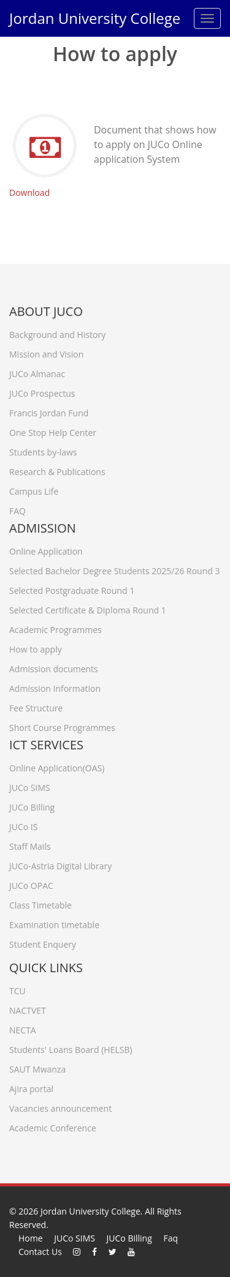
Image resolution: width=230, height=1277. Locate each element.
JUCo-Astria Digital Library (60, 863)
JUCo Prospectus (42, 391)
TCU (17, 988)
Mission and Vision (46, 352)
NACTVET (27, 1008)
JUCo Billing (32, 805)
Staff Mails (30, 844)
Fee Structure (36, 705)
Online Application (46, 549)
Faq (170, 1238)
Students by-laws (43, 449)
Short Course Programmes (62, 725)
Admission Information (55, 686)
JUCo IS (23, 824)
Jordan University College (94, 18)
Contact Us (40, 1251)
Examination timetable (54, 922)
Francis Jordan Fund (48, 410)
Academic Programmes (55, 627)
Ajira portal (31, 1086)
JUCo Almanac (37, 371)
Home (30, 1238)
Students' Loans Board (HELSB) (70, 1047)
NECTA (22, 1027)
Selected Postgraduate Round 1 (71, 588)
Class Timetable (40, 902)
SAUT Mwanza (37, 1067)
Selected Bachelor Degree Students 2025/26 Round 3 (114, 568)
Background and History (57, 332)
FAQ (17, 508)
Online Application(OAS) (56, 765)
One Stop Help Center (52, 430)
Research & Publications (57, 469)
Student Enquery (42, 942)
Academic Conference (52, 1125)
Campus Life (33, 489)
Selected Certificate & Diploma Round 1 (87, 607)
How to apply (35, 647)
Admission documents (53, 666)
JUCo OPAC (31, 883)
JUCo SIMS (29, 785)
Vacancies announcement (60, 1106)
